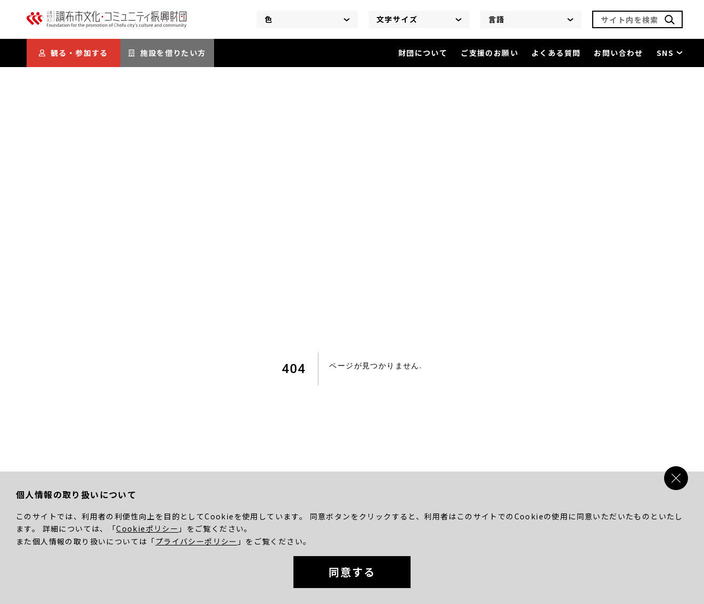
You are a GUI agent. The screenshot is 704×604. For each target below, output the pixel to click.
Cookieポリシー (147, 528)
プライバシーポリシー (196, 541)
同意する (352, 572)
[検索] (670, 19)
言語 (531, 19)
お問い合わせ (618, 52)
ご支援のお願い (489, 52)
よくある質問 (555, 52)
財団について (422, 52)
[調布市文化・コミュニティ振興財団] (106, 25)
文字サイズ (419, 19)
